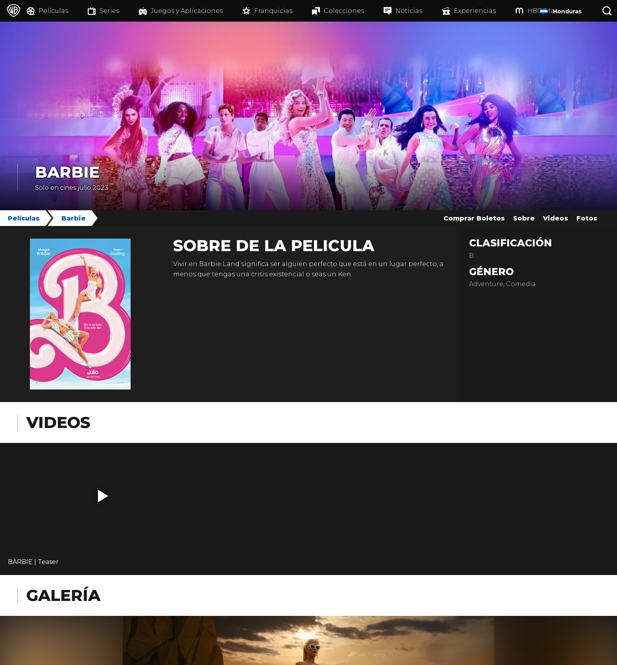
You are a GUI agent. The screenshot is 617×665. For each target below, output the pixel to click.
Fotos (586, 218)
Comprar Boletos (474, 218)
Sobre (524, 218)
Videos (555, 218)
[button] (103, 496)
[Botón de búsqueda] (607, 11)
